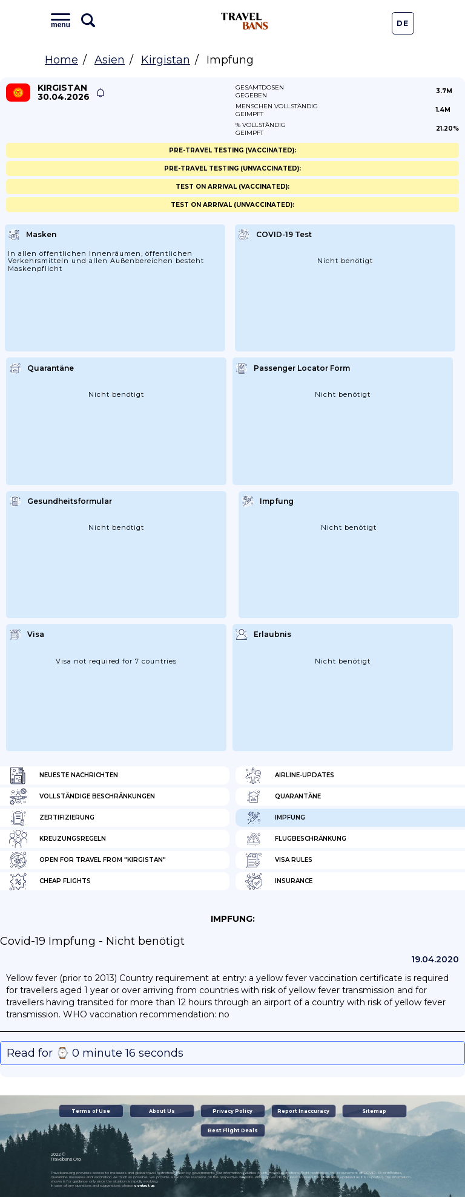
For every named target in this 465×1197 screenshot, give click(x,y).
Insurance (278, 881)
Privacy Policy (232, 1111)
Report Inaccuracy (303, 1111)
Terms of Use (90, 1111)
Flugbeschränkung (295, 839)
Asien (109, 60)
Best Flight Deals (233, 1130)
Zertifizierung (51, 818)
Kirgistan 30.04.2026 (64, 92)
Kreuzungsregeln (57, 839)
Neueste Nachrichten (63, 775)
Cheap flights (50, 881)
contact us (144, 1185)
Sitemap (374, 1111)
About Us (162, 1111)
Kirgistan (165, 60)
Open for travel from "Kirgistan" (87, 860)
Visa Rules (278, 860)
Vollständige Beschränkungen (82, 797)
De (403, 23)
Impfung (275, 818)
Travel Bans (244, 21)
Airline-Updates (289, 775)
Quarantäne (283, 797)
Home (61, 60)
